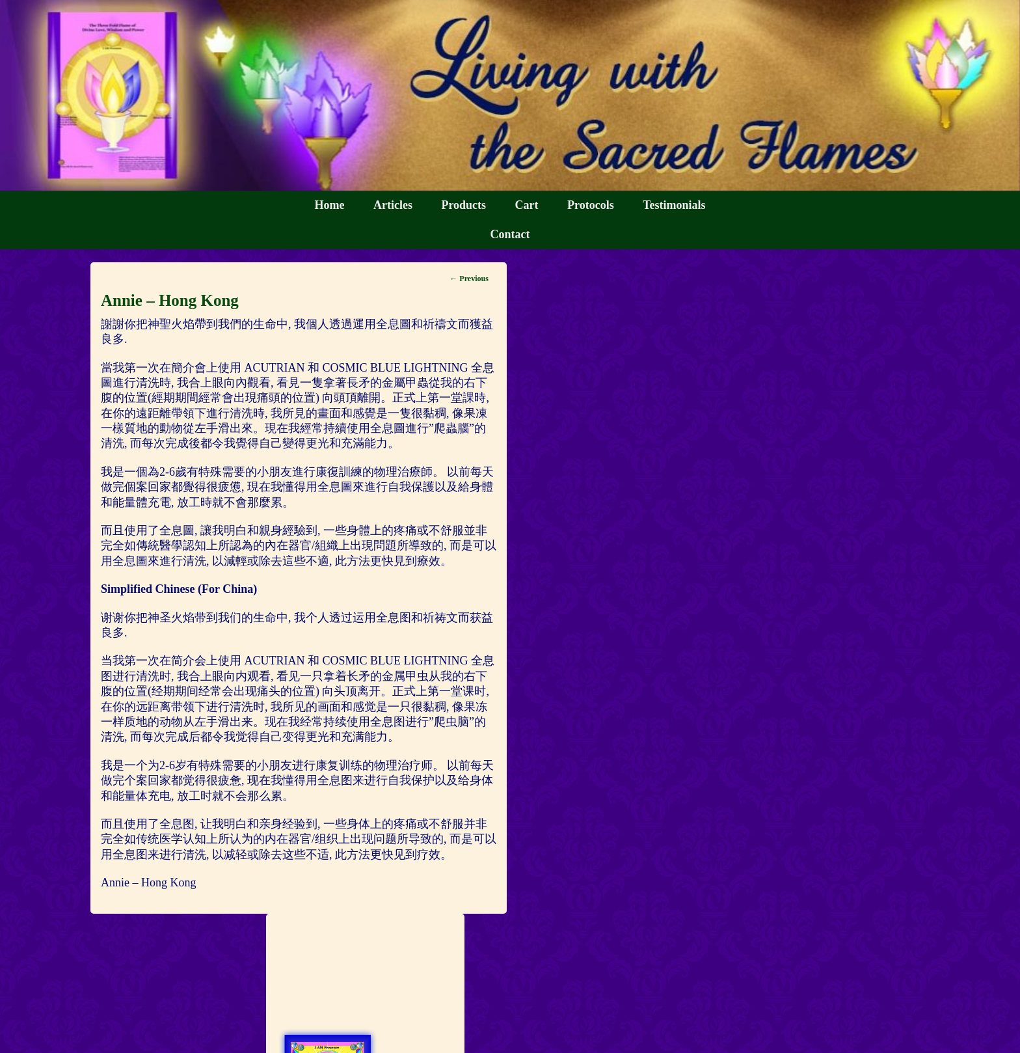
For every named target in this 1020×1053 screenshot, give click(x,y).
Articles (392, 205)
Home (329, 205)
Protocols (590, 205)
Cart (527, 205)
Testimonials (674, 205)
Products (463, 205)
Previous (469, 278)
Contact (510, 234)
